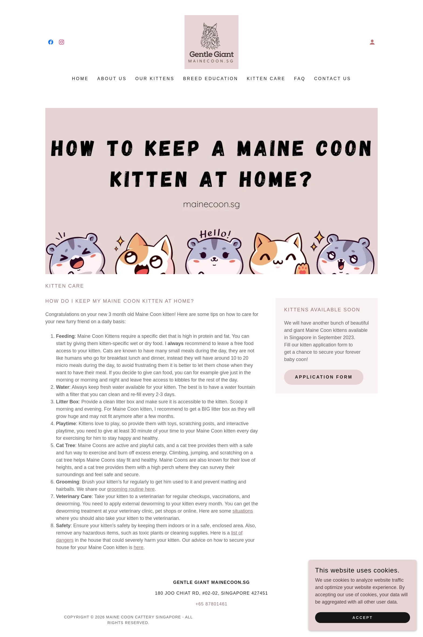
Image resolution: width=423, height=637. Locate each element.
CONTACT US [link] (332, 78)
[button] (372, 42)
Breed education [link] (210, 78)
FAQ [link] (299, 78)
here (139, 547)
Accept (362, 625)
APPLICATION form (324, 377)
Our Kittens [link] (154, 78)
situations (243, 511)
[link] (50, 42)
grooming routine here (131, 489)
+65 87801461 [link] (212, 604)
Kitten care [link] (266, 78)
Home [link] (80, 78)
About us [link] (112, 78)
